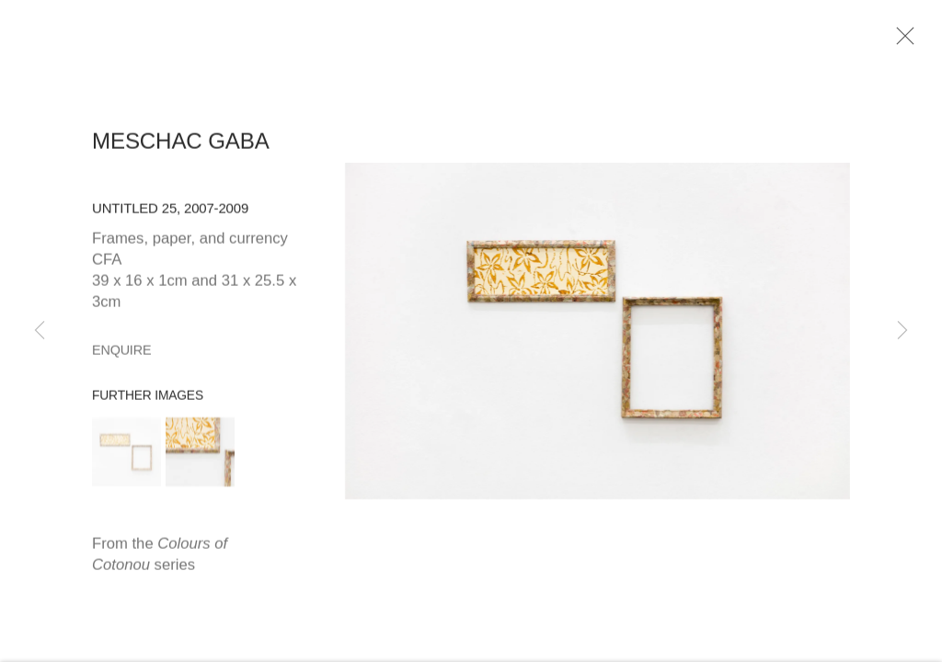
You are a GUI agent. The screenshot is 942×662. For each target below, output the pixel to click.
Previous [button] (39, 331)
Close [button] (902, 41)
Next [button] (902, 331)
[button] (126, 456)
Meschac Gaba (181, 145)
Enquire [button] (121, 354)
